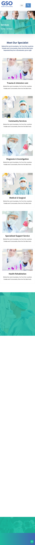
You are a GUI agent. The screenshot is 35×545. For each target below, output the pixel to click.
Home (3, 29)
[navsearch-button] (28, 5)
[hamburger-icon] (22, 5)
